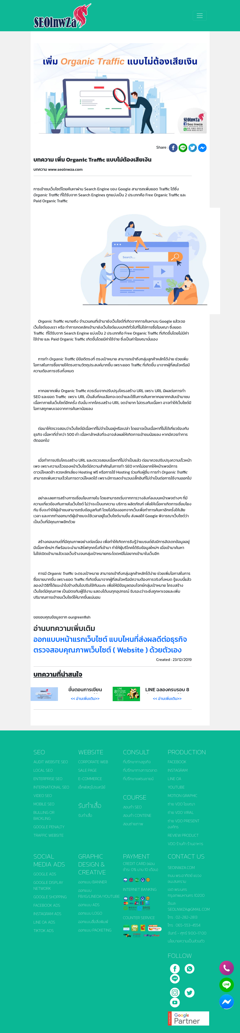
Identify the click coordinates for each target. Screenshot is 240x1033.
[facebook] (175, 967)
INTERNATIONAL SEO (51, 787)
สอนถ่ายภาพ (133, 824)
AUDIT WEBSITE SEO (51, 762)
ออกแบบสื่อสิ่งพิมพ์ (93, 922)
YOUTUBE (176, 787)
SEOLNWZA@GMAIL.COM (189, 909)
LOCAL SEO (43, 770)
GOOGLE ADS (45, 874)
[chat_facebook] (226, 1001)
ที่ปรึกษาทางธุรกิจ (137, 762)
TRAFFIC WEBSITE (49, 835)
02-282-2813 (186, 917)
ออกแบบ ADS (89, 905)
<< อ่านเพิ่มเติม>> (85, 698)
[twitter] (189, 991)
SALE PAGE (87, 770)
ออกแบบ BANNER (92, 882)
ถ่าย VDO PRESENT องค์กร (183, 824)
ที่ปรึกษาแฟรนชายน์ (138, 779)
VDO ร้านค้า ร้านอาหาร (185, 844)
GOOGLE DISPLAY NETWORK (48, 885)
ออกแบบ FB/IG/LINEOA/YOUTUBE (97, 893)
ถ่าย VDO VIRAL (181, 812)
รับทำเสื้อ (85, 815)
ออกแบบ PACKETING (95, 930)
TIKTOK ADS (44, 930)
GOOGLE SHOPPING (50, 897)
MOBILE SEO (44, 804)
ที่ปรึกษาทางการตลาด (140, 770)
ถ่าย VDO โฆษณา (181, 804)
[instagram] (175, 991)
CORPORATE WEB (93, 762)
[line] (175, 977)
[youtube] (175, 1001)
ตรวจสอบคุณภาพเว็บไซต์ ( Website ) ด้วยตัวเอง (108, 649)
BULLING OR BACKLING (44, 815)
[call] (189, 967)
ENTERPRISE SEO (48, 779)
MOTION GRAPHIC (182, 795)
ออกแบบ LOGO (90, 913)
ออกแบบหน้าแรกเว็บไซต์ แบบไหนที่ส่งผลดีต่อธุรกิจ (110, 639)
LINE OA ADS (44, 922)
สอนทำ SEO (132, 807)
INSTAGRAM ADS (47, 914)
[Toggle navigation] (200, 16)
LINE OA (174, 779)
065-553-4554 (188, 925)
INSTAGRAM (178, 770)
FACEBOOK (177, 762)
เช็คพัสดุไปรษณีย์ (91, 787)
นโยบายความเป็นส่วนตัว (186, 941)
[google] (188, 1016)
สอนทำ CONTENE (137, 815)
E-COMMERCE (90, 779)
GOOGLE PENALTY (49, 827)
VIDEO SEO (43, 795)
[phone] (226, 968)
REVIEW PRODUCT (183, 835)
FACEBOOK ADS (47, 905)
